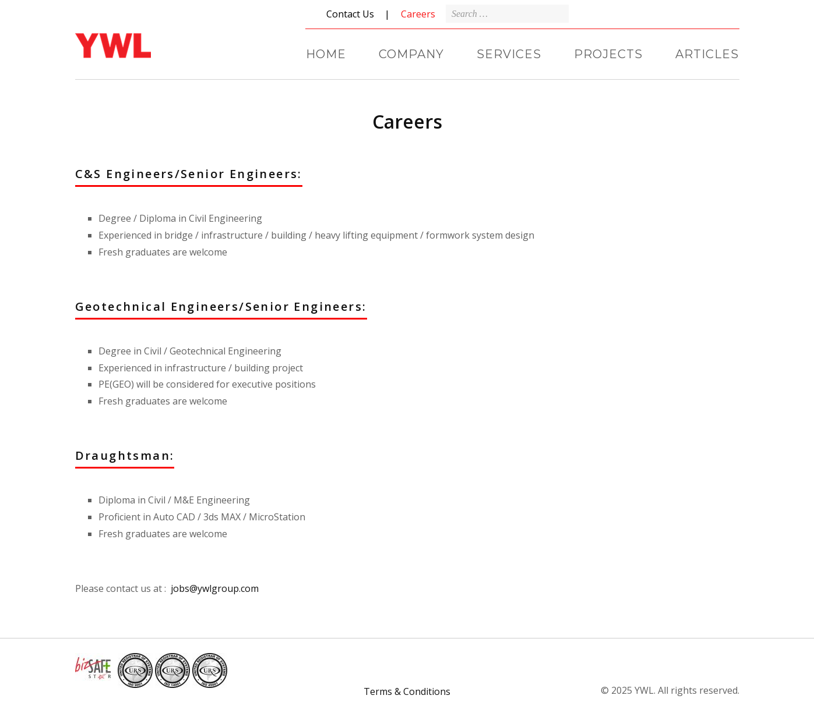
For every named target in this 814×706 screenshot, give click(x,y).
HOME (326, 54)
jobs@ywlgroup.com (213, 588)
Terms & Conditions (407, 691)
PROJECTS (608, 54)
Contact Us (350, 14)
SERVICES (509, 54)
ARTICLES (707, 54)
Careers (418, 14)
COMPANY (411, 54)
